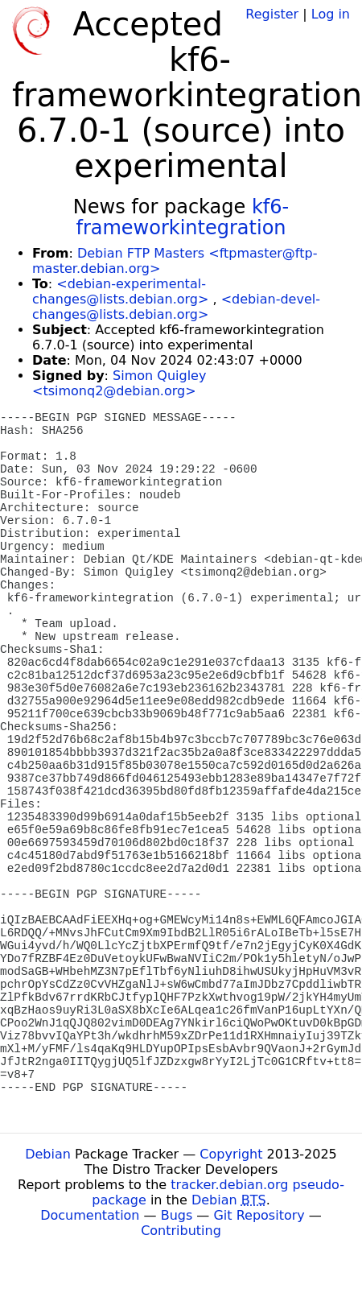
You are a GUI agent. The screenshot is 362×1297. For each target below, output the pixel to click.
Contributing (181, 1230)
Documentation (89, 1215)
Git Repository (258, 1215)
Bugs (177, 1215)
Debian (48, 1154)
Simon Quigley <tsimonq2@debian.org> (119, 383)
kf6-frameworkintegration (182, 217)
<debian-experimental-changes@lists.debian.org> (120, 291)
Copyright (231, 1154)
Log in (330, 14)
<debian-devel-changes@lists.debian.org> (176, 306)
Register (271, 14)
